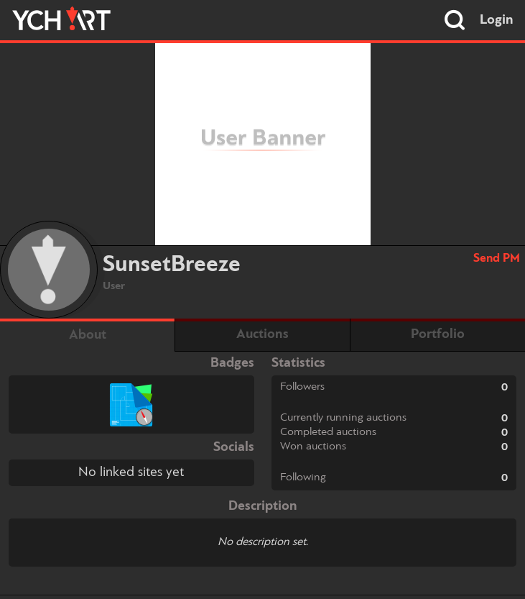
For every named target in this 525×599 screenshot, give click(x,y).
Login (497, 20)
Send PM (496, 258)
